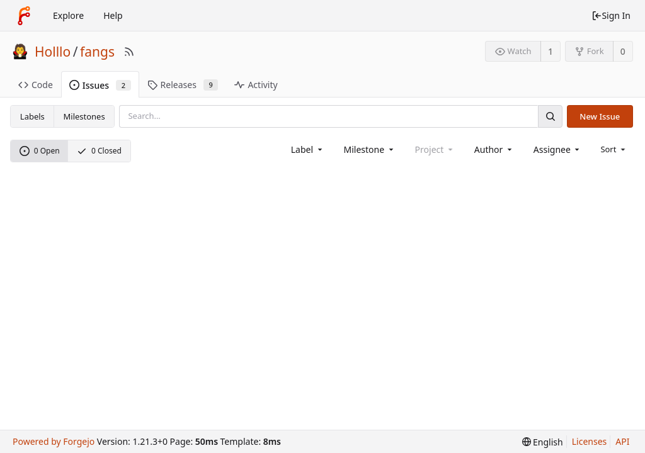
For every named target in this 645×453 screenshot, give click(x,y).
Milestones (84, 116)
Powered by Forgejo (53, 441)
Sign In (611, 15)
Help (113, 15)
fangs (97, 51)
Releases (183, 85)
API (622, 441)
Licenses (589, 441)
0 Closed (99, 150)
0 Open (40, 150)
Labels (32, 116)
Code (35, 85)
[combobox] (308, 149)
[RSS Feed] (129, 51)
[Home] (24, 15)
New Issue (599, 116)
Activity (255, 85)
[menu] (614, 149)
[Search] (550, 116)
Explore (68, 15)
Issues (100, 85)
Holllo (53, 51)
